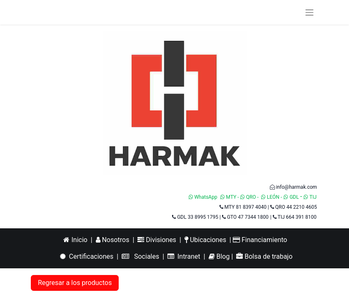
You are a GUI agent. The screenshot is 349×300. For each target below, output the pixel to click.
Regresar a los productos (75, 283)
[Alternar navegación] (309, 12)
